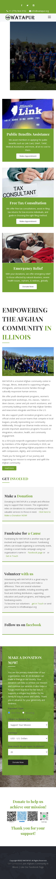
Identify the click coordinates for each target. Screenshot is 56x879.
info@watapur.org (40, 11)
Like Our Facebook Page (32, 867)
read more (9, 468)
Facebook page (35, 552)
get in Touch (38, 603)
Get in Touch (12, 556)
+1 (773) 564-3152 (17, 11)
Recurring (28, 712)
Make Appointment (28, 156)
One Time (14, 712)
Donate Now (28, 286)
